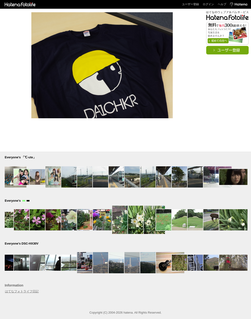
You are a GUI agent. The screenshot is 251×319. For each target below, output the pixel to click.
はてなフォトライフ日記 (22, 291)
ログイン (208, 4)
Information (14, 285)
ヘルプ (222, 4)
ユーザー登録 (190, 4)
